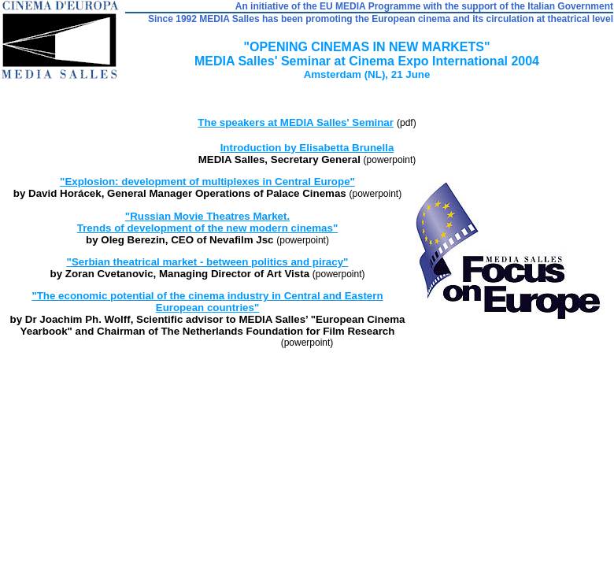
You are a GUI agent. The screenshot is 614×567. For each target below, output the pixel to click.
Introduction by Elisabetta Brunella (307, 148)
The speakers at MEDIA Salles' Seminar (296, 122)
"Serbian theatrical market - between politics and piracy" (208, 262)
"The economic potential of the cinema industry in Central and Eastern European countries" (207, 301)
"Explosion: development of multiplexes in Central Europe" (207, 181)
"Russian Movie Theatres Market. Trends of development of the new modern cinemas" (207, 222)
